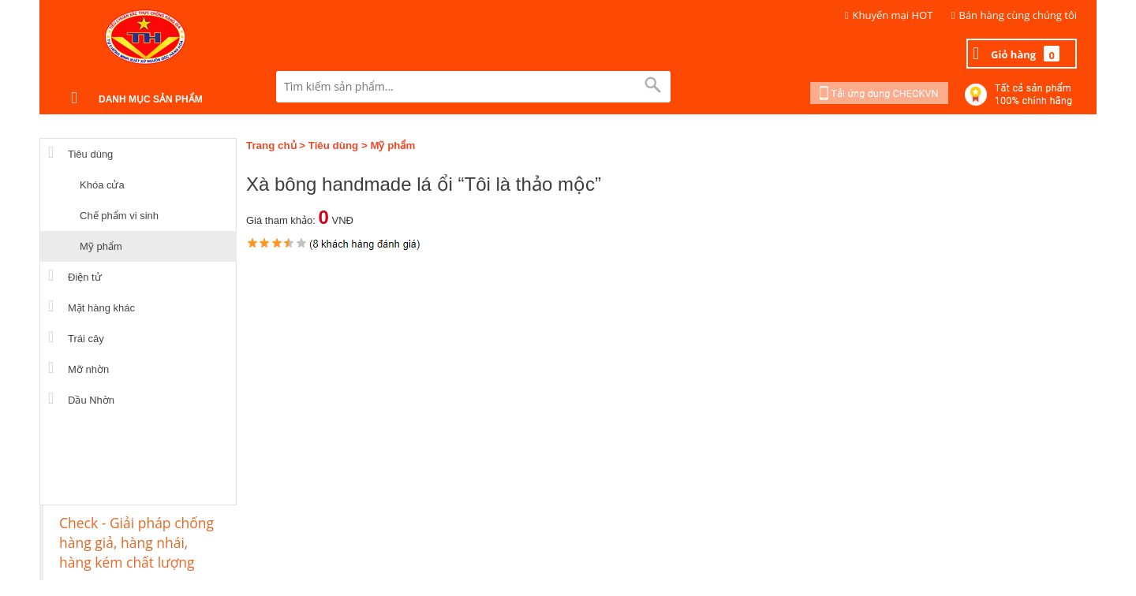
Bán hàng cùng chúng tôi (1018, 15)
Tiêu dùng (333, 145)
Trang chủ (271, 145)
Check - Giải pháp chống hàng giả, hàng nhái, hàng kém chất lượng (136, 542)
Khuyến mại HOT (893, 15)
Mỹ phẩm (392, 145)
